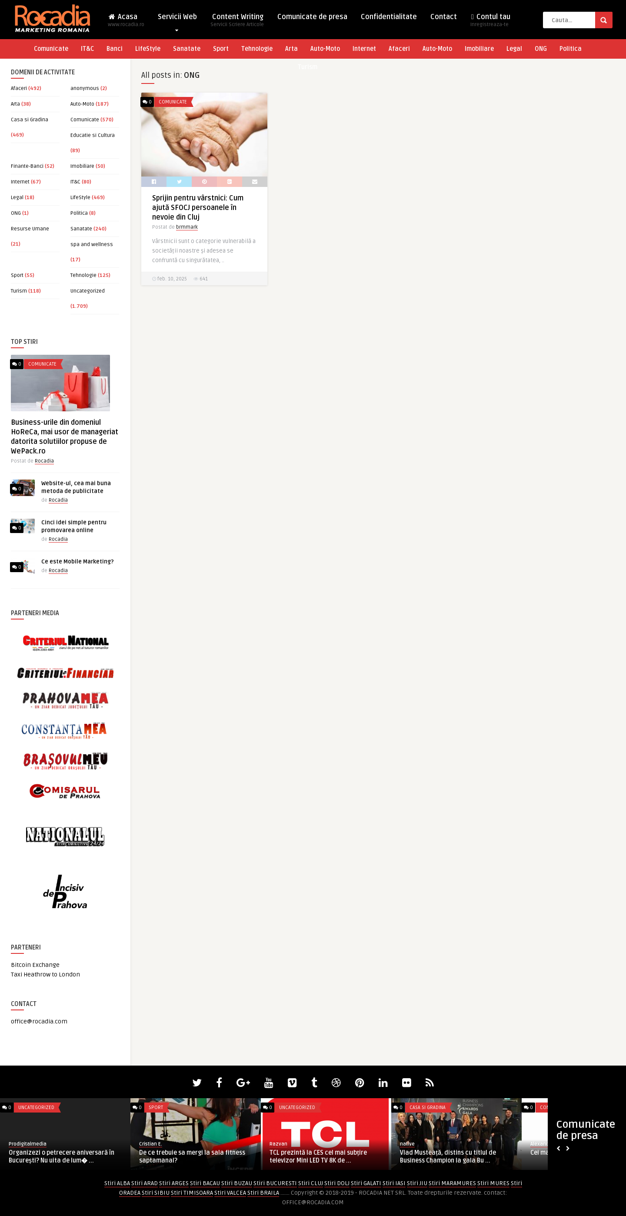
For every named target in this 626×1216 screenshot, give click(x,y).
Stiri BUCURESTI (275, 1183)
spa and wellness (91, 244)
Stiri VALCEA (230, 1192)
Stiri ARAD (144, 1183)
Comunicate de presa (312, 17)
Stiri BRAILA (263, 1192)
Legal (514, 49)
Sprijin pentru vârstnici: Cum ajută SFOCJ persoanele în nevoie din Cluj (197, 208)
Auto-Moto (325, 49)
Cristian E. (150, 1144)
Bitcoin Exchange (35, 965)
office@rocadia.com (39, 1021)
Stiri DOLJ (337, 1183)
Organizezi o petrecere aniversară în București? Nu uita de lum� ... (61, 1156)
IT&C (87, 49)
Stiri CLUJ (310, 1183)
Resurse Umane (30, 229)
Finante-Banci (27, 166)
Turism (307, 67)
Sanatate (186, 49)
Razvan (278, 1144)
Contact (443, 17)
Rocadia (44, 461)
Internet (364, 49)
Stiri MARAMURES (452, 1183)
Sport (221, 49)
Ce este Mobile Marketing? (77, 561)
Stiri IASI (394, 1183)
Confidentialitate (389, 17)
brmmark (187, 227)
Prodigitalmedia (28, 1144)
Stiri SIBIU (156, 1192)
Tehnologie (257, 49)
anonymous (84, 88)
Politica (570, 49)
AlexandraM (544, 1144)
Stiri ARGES (174, 1183)
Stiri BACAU (205, 1183)
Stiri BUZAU (236, 1183)
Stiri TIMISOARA (192, 1192)
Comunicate (51, 49)
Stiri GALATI (366, 1183)
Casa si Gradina (29, 120)
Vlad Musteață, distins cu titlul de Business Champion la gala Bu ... (448, 1156)
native (407, 1144)
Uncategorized (87, 291)
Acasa (126, 23)
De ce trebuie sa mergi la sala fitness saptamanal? (192, 1156)
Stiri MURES (493, 1183)
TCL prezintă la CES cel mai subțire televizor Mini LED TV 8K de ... (318, 1156)
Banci (115, 49)
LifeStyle (147, 49)
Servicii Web (177, 19)
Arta (291, 49)
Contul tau (490, 23)
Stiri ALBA (117, 1183)
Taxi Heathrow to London (45, 974)
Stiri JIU (417, 1183)
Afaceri (399, 49)
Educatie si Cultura (92, 135)
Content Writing (237, 23)
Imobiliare (479, 49)
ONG (541, 49)
